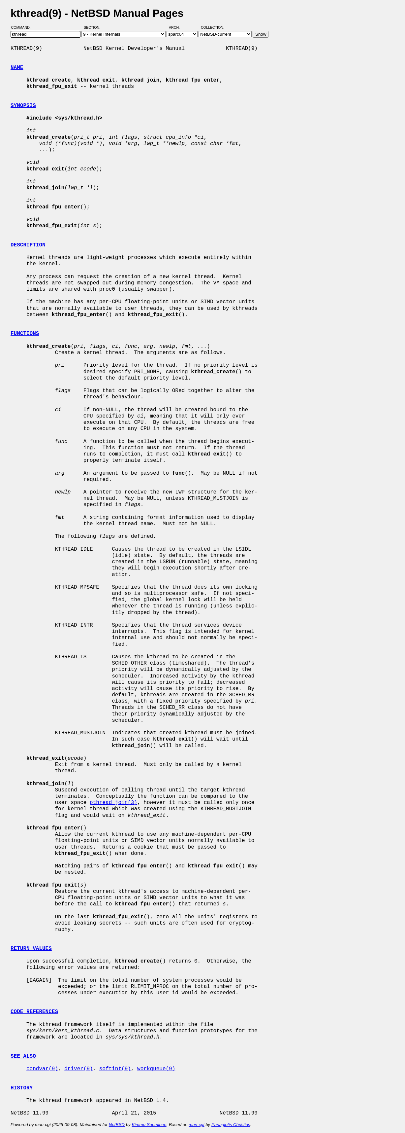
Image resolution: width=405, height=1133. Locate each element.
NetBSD (117, 1124)
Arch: (177, 27)
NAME (17, 67)
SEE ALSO (23, 1056)
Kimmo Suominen (149, 1124)
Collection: (212, 27)
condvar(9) (42, 1069)
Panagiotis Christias (230, 1124)
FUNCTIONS (25, 333)
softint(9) (115, 1069)
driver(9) (78, 1069)
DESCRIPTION (28, 245)
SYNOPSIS (23, 105)
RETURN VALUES (31, 948)
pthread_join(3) (113, 802)
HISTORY (22, 1088)
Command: (23, 27)
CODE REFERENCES (34, 1011)
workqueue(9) (156, 1069)
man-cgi (196, 1124)
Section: (93, 27)
